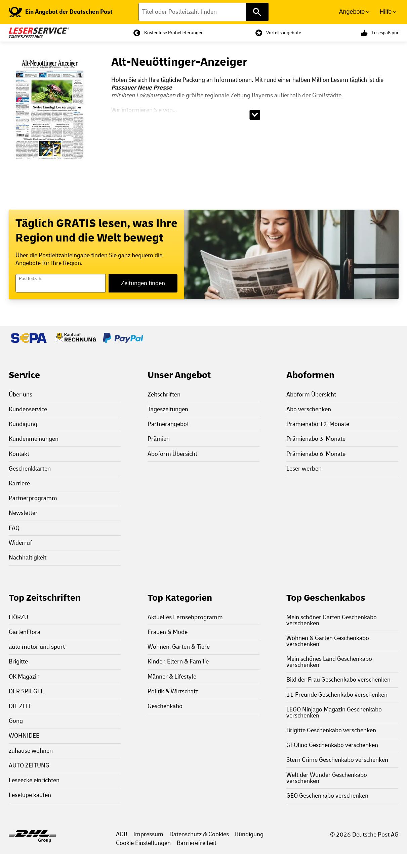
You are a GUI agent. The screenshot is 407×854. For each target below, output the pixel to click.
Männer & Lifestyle (172, 677)
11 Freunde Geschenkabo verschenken (337, 695)
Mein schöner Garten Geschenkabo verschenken (331, 620)
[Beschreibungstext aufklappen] (255, 115)
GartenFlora (24, 632)
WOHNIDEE (24, 736)
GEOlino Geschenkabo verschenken (332, 745)
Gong (16, 721)
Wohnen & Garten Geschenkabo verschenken (327, 641)
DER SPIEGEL (26, 691)
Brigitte (18, 661)
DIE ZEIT (20, 706)
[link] (61, 12)
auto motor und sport (37, 647)
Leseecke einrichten (34, 780)
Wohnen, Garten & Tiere (179, 647)
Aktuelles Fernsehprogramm (185, 617)
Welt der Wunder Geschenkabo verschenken (326, 778)
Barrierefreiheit (196, 843)
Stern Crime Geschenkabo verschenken (337, 760)
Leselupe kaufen (30, 795)
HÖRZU (18, 617)
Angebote (352, 12)
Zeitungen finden (143, 283)
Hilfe (385, 12)
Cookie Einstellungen (143, 843)
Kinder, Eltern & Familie (178, 661)
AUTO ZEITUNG (29, 765)
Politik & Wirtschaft (173, 691)
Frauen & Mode (168, 632)
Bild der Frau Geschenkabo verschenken (338, 680)
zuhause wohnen (31, 751)
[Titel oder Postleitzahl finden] (203, 12)
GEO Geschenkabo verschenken (327, 796)
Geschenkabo (165, 706)
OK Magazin (24, 677)
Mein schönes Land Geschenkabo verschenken (329, 662)
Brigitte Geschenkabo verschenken (331, 730)
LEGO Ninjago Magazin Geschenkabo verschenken (334, 712)
